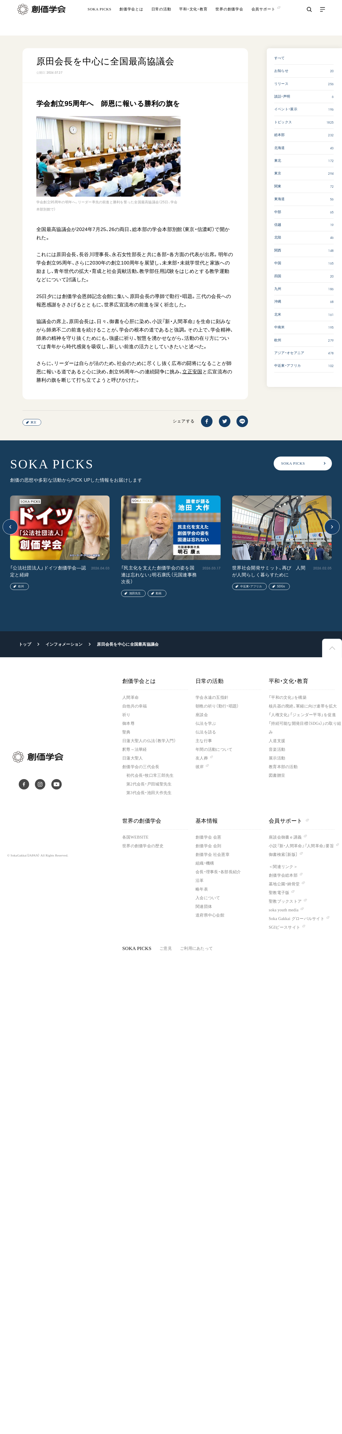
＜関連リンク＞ (283, 867)
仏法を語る (206, 732)
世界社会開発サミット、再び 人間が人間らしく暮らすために (268, 571)
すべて (279, 58)
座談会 (202, 715)
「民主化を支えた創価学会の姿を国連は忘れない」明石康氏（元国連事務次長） (159, 574)
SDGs (281, 586)
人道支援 (277, 741)
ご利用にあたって (196, 948)
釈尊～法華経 (134, 749)
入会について (208, 898)
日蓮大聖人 (132, 758)
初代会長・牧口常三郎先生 (150, 775)
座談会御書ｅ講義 (285, 837)
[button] (10, 527)
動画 (158, 593)
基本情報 (207, 821)
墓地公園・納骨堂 (284, 884)
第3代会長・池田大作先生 (149, 793)
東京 (33, 422)
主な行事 (204, 741)
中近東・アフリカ (251, 586)
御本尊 (128, 723)
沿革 (200, 880)
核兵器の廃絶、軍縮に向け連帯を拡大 (303, 706)
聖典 (126, 732)
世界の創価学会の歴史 (143, 846)
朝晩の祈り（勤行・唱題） (217, 706)
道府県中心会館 (210, 915)
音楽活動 (277, 749)
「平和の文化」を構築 (288, 697)
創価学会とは (131, 18)
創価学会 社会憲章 (213, 854)
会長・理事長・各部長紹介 (218, 872)
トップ (25, 644)
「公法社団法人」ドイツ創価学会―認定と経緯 (48, 571)
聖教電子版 (279, 893)
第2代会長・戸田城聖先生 (149, 784)
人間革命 (130, 697)
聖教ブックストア (285, 901)
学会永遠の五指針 (212, 697)
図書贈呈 (277, 775)
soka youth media (283, 910)
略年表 (202, 889)
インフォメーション (64, 644)
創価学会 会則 (208, 846)
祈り (126, 715)
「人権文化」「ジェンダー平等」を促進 (302, 715)
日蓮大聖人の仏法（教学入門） (149, 741)
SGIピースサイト (284, 927)
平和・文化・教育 (193, 18)
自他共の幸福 (134, 706)
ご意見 (165, 948)
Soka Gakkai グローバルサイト (296, 919)
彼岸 (200, 767)
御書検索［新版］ (283, 854)
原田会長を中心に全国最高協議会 (128, 644)
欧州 (21, 586)
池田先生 (135, 593)
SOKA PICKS (100, 18)
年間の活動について (214, 749)
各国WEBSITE (135, 837)
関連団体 (204, 906)
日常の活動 (161, 18)
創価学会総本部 (283, 875)
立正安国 (192, 372)
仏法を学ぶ (206, 723)
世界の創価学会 (229, 18)
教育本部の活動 (283, 767)
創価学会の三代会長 (140, 767)
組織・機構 (205, 863)
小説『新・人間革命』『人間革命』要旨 (301, 846)
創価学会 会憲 (208, 837)
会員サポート (289, 821)
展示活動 (277, 758)
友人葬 (202, 758)
